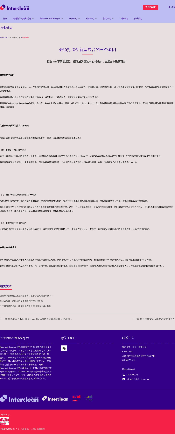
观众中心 (90, 18)
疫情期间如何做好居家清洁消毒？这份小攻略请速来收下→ (26, 296)
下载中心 (124, 18)
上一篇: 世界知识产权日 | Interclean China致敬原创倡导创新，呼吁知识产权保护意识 (36, 319)
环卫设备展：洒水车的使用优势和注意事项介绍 (21, 301)
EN (173, 7)
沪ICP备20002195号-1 (9, 429)
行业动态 (16, 38)
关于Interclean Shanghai (50, 18)
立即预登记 (150, 7)
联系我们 (138, 18)
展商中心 (73, 18)
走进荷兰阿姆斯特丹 (22, 18)
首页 (5, 18)
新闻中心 (107, 18)
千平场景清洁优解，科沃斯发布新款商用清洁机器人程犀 (25, 306)
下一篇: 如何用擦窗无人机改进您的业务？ (153, 319)
